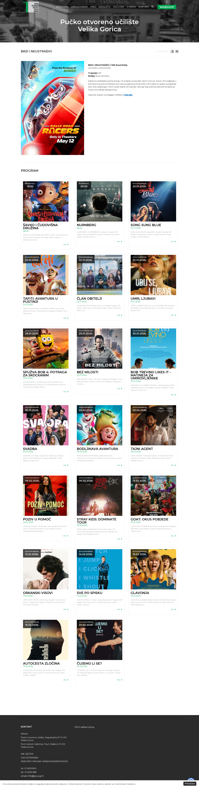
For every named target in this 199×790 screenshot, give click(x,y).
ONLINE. (128, 95)
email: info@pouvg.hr (32, 776)
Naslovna (62, 7)
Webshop (167, 7)
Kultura (118, 7)
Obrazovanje (79, 7)
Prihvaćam (190, 783)
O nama (131, 7)
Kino (93, 7)
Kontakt (143, 7)
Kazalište (104, 7)
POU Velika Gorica (84, 727)
